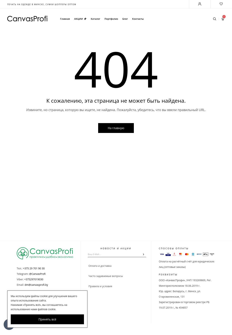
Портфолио (111, 18)
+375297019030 (33, 279)
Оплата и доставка (99, 266)
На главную (116, 128)
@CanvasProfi (37, 274)
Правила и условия (100, 286)
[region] (47, 309)
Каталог (95, 18)
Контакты (138, 18)
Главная (65, 18)
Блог (125, 18)
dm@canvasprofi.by (36, 284)
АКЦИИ (80, 18)
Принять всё (47, 319)
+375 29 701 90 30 (34, 268)
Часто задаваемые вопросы (105, 276)
